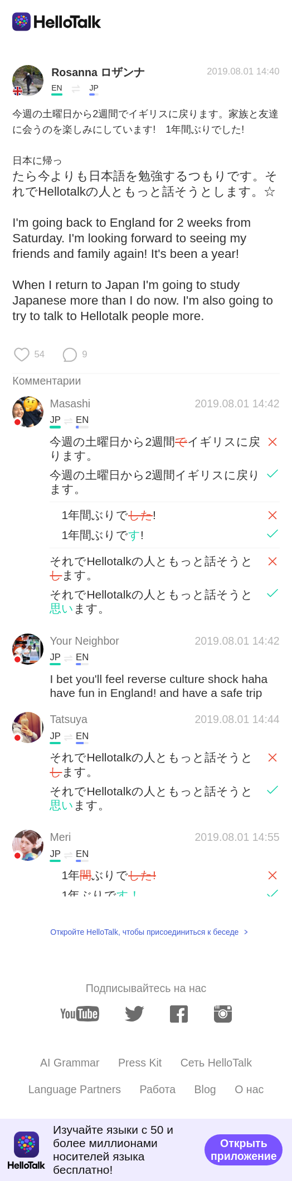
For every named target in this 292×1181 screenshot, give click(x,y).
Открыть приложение (244, 1149)
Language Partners (74, 1089)
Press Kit (140, 1063)
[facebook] (179, 1014)
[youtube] (79, 1013)
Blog (205, 1089)
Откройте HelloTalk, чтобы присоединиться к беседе (144, 932)
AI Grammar (69, 1063)
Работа (158, 1089)
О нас (249, 1089)
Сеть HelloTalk (216, 1063)
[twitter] (134, 1014)
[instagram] (223, 1014)
